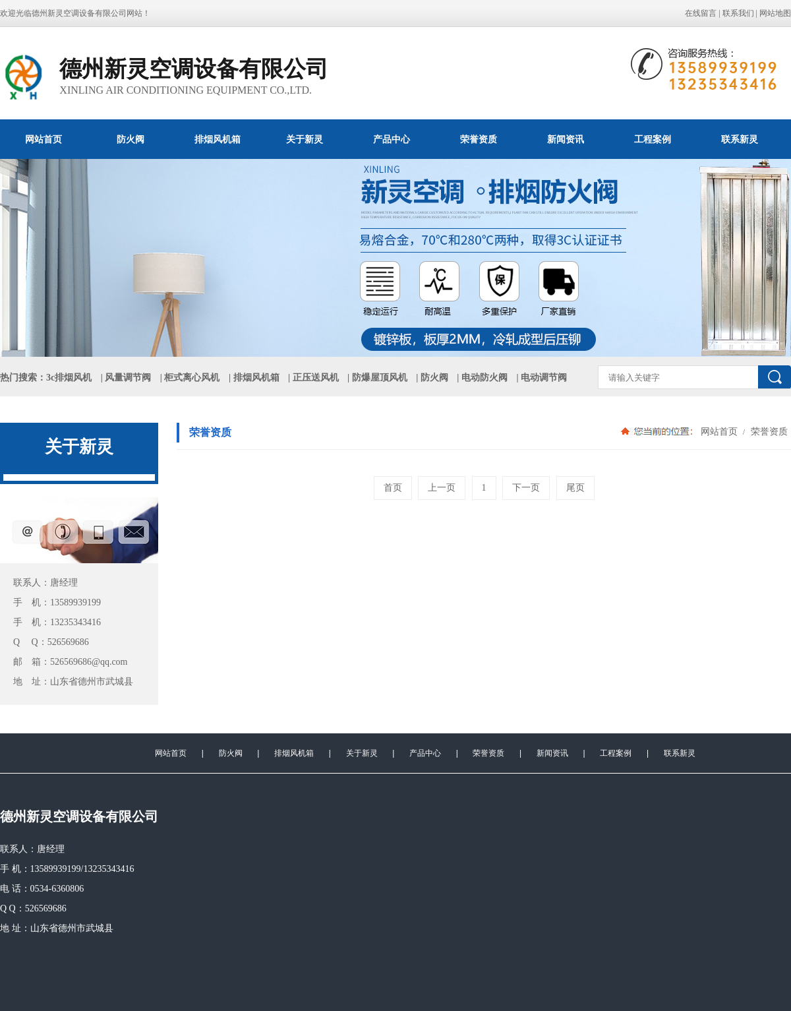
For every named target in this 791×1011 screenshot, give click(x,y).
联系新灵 (739, 139)
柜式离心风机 (192, 378)
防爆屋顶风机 (379, 378)
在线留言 (701, 13)
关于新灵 (304, 139)
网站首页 (43, 139)
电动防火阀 (484, 378)
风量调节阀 (128, 378)
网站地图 (775, 13)
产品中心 (391, 139)
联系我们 (738, 13)
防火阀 (130, 139)
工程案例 (652, 139)
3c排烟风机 (69, 378)
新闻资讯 (565, 139)
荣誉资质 (478, 139)
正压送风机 (316, 378)
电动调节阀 (544, 378)
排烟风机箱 (217, 139)
